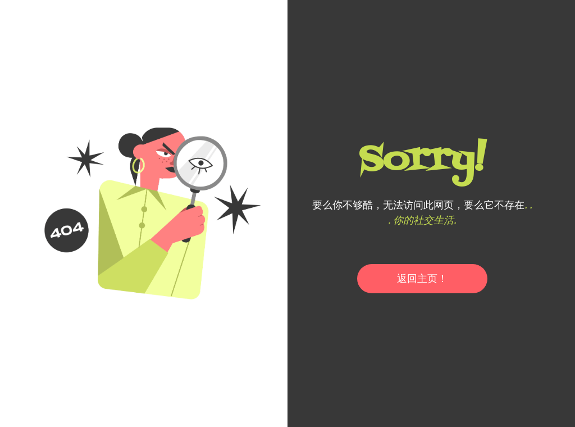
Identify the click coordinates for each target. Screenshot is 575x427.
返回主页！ (422, 278)
